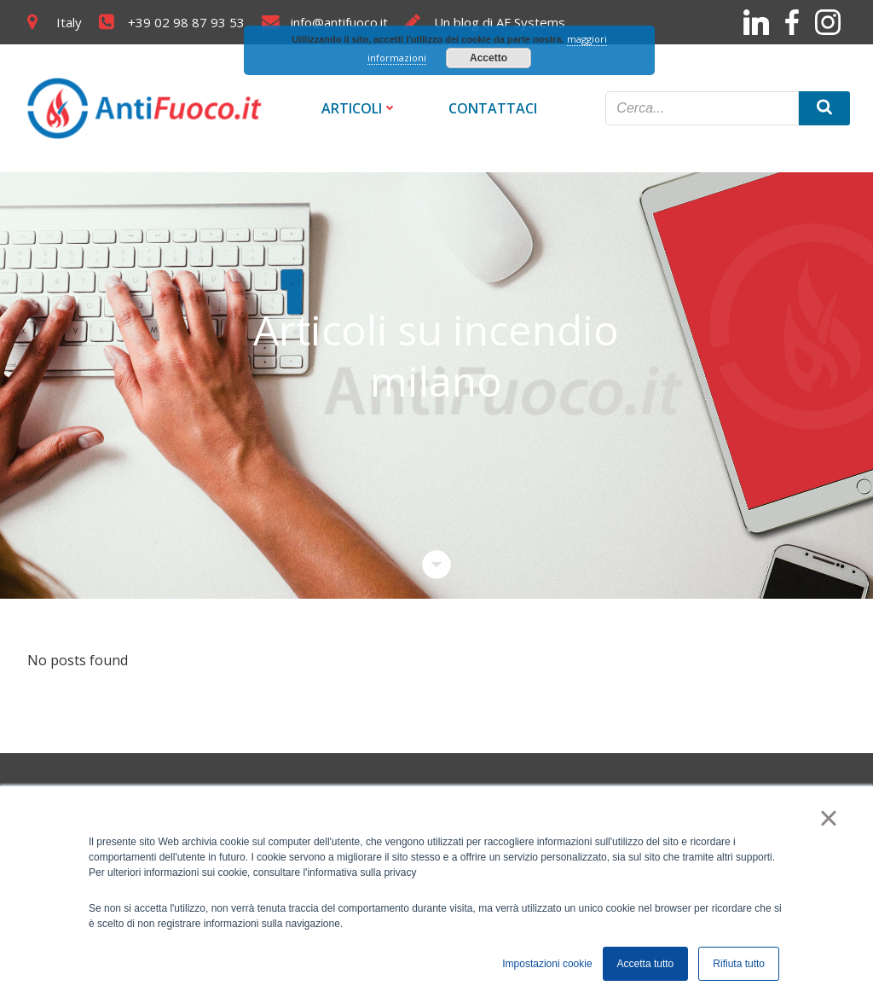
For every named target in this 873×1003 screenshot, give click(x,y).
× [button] (828, 818)
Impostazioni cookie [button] (547, 964)
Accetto (488, 58)
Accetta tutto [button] (645, 964)
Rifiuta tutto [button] (739, 964)
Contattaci (492, 108)
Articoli (359, 108)
